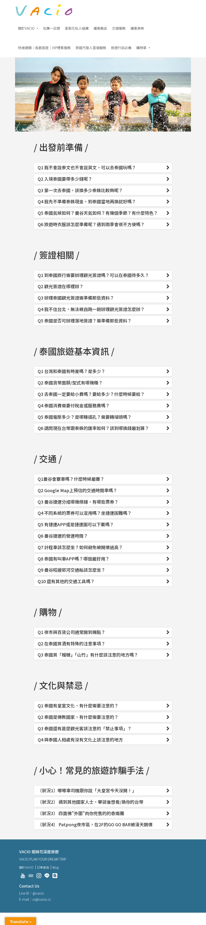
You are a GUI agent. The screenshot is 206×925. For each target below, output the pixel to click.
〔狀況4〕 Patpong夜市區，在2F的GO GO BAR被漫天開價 (95, 824)
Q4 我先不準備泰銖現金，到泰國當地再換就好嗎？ (87, 201)
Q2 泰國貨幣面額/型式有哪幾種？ (70, 382)
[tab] (103, 167)
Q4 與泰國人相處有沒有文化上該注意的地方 (80, 739)
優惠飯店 (100, 28)
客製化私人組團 (77, 28)
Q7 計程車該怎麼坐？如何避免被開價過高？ (80, 547)
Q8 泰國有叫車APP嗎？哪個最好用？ (74, 558)
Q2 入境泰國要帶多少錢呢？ (65, 179)
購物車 (141, 47)
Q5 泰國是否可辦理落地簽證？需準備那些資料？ (85, 320)
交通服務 (119, 28)
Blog (55, 867)
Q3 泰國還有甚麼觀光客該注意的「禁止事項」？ (85, 728)
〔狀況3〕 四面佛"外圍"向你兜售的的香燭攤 (81, 813)
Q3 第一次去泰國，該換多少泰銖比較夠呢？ (80, 190)
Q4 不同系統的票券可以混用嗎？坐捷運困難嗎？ (85, 513)
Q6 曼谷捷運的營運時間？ (63, 536)
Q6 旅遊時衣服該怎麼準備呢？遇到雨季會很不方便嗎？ (91, 224)
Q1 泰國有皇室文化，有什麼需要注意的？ (78, 705)
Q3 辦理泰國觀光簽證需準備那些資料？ (76, 297)
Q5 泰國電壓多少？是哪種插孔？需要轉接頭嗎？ (85, 417)
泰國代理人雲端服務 (91, 47)
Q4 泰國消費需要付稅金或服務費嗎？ (74, 405)
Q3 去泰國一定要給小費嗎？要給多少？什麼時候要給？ (91, 394)
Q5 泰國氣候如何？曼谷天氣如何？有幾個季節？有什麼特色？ (98, 213)
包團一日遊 (51, 28)
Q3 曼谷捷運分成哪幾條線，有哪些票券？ (78, 501)
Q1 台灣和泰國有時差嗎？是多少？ (71, 371)
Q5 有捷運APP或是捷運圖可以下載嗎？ (76, 524)
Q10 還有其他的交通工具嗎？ (66, 581)
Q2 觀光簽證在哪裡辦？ (61, 286)
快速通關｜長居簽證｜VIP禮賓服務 (44, 47)
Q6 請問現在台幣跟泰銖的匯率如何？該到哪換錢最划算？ (93, 428)
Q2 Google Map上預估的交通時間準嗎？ (77, 490)
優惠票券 (137, 28)
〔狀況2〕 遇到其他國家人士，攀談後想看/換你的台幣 (90, 802)
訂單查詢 (43, 867)
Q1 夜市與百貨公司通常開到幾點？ (71, 632)
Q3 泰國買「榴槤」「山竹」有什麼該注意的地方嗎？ (88, 654)
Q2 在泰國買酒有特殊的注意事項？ (71, 643)
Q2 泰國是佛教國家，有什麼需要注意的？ (78, 717)
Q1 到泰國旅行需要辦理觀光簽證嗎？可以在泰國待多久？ (93, 275)
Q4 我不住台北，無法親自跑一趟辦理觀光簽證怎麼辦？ (91, 309)
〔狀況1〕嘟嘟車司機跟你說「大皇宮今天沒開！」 (87, 790)
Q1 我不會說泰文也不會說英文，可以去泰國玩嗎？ (87, 167)
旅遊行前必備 (121, 47)
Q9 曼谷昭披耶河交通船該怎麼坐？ (71, 570)
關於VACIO (26, 28)
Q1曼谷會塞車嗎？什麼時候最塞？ (71, 479)
